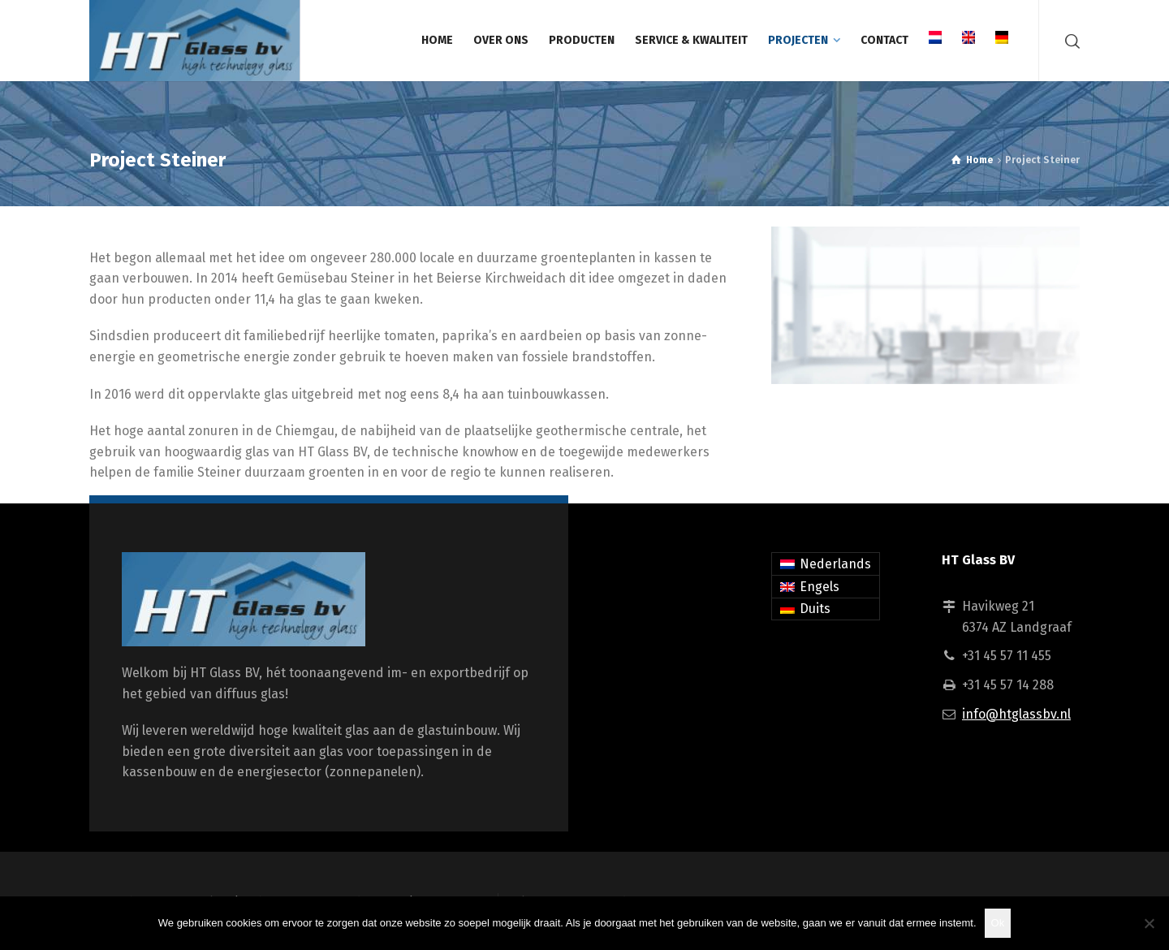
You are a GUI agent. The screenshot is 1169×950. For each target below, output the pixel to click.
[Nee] (1149, 923)
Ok (998, 923)
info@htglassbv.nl (1016, 714)
